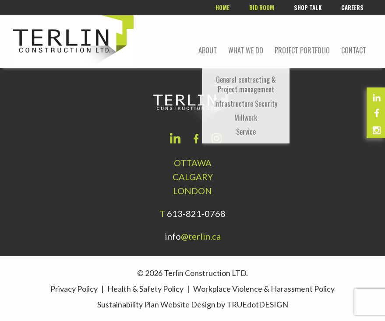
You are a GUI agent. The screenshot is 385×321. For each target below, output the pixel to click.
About (207, 50)
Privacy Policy (74, 288)
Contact (353, 50)
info (193, 236)
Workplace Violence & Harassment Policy (264, 288)
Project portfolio (302, 50)
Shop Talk (307, 7)
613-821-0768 (196, 213)
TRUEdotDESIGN (257, 304)
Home (222, 7)
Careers (352, 7)
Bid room (261, 7)
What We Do (245, 50)
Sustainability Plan (128, 304)
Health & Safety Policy (145, 288)
